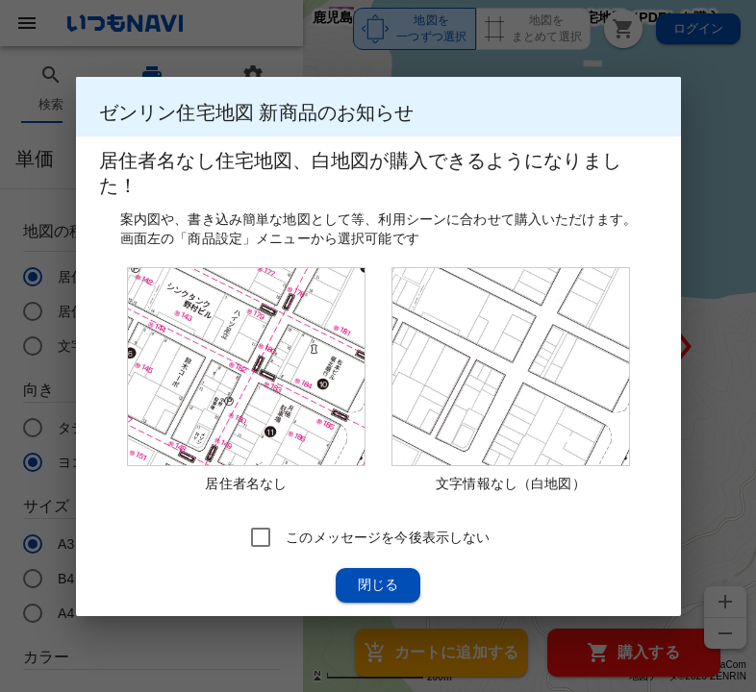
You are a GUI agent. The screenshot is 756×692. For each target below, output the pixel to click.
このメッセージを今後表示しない (388, 536)
